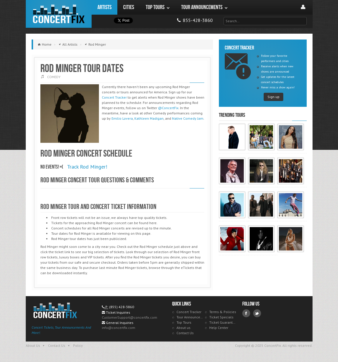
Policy (78, 345)
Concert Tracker (114, 97)
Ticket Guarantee (222, 322)
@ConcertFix (168, 108)
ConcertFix (59, 14)
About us (183, 327)
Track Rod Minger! (87, 166)
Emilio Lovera (122, 118)
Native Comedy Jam (187, 118)
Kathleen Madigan (149, 118)
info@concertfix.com (118, 327)
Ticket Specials (221, 317)
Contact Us (185, 333)
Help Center (218, 327)
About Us (33, 345)
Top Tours (183, 322)
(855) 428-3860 (121, 307)
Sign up (273, 97)
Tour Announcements (190, 317)
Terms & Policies (222, 312)
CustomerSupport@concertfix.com (129, 317)
